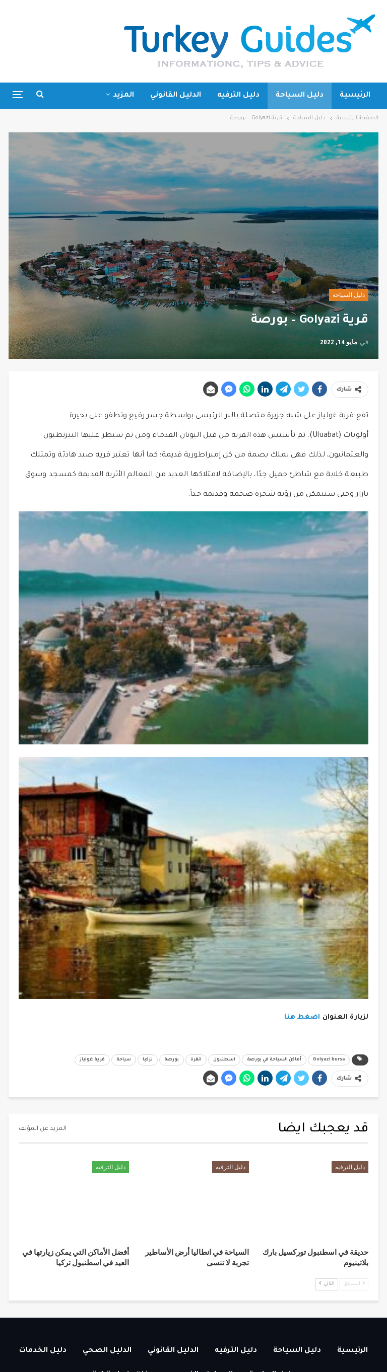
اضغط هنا (302, 1017)
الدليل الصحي (107, 1351)
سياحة (123, 1059)
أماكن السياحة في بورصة (274, 1059)
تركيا (148, 1059)
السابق (354, 1283)
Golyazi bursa (329, 1059)
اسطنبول (224, 1059)
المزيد (123, 96)
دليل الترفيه (238, 96)
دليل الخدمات (43, 1351)
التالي (327, 1283)
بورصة (171, 1059)
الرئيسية (355, 96)
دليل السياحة (300, 96)
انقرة (196, 1059)
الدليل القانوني (175, 96)
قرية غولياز (92, 1059)
